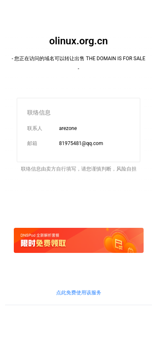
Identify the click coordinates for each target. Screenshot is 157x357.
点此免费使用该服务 (78, 293)
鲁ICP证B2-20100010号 (78, 325)
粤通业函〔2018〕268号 (117, 332)
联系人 (34, 128)
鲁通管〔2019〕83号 (64, 332)
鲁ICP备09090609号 (28, 325)
